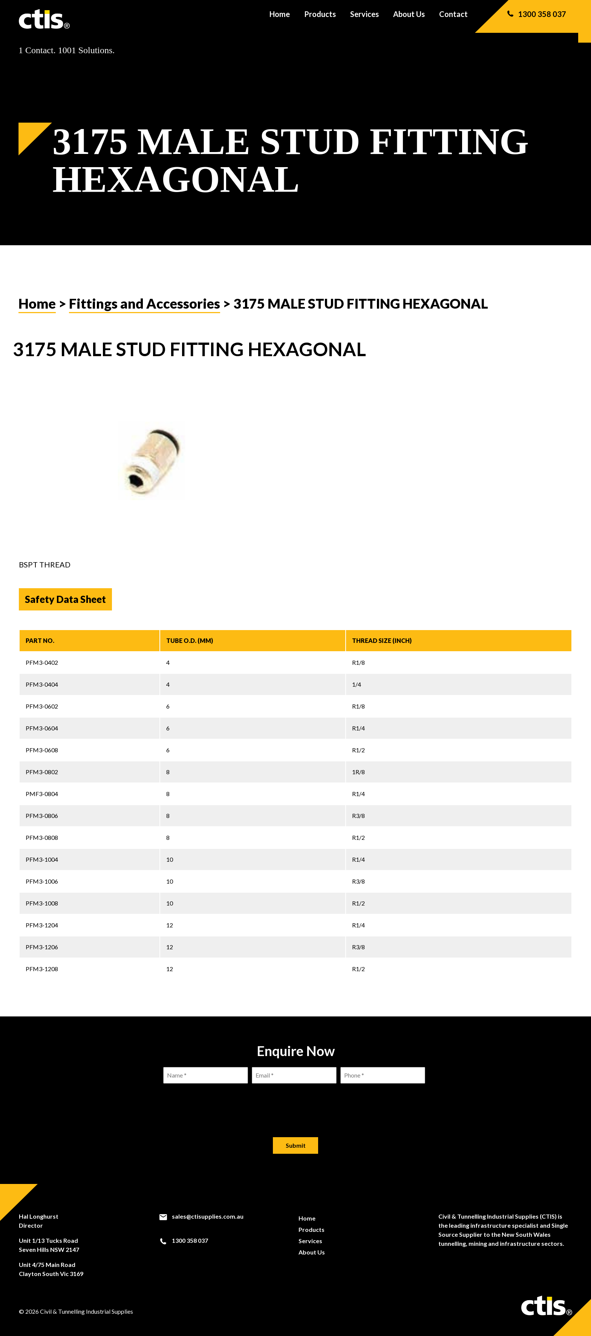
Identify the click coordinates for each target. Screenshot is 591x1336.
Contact (453, 18)
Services (364, 18)
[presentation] (295, 1104)
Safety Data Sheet (65, 599)
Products (320, 18)
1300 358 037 (536, 18)
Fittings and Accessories (144, 303)
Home (279, 18)
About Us (409, 18)
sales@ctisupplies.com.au (201, 1216)
